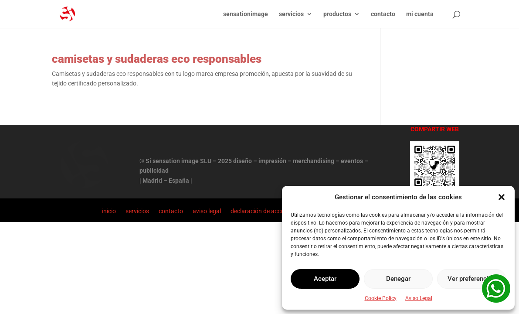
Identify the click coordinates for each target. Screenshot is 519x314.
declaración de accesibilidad (268, 211)
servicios (291, 14)
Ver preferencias (471, 279)
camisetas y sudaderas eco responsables (156, 58)
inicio (109, 211)
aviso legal (207, 211)
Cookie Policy (381, 298)
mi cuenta (420, 14)
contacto (383, 14)
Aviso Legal (418, 298)
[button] (501, 197)
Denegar (398, 279)
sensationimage (245, 14)
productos (337, 14)
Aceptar (325, 279)
